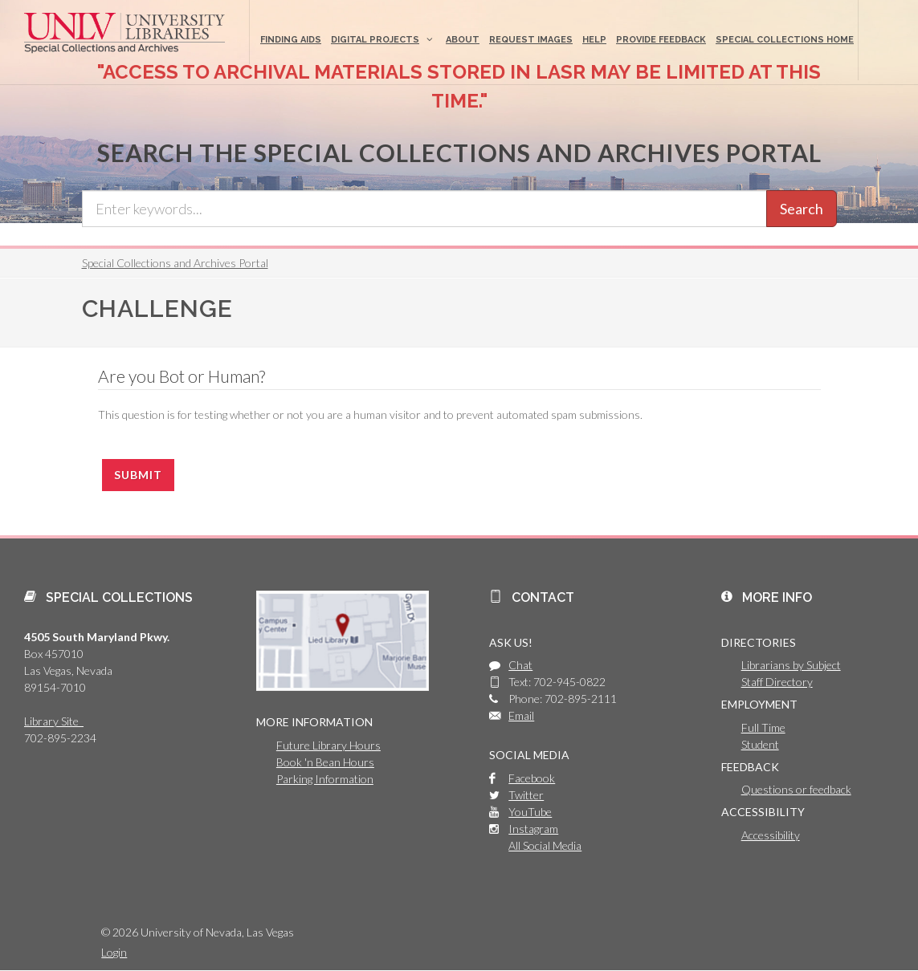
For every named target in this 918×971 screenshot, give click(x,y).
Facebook (531, 778)
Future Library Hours (328, 745)
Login (114, 952)
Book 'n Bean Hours (325, 762)
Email (521, 715)
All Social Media (544, 845)
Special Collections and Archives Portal (175, 263)
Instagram (533, 828)
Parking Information (324, 779)
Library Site (54, 721)
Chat (520, 665)
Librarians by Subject (791, 665)
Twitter (526, 795)
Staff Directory (777, 682)
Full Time (763, 727)
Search (801, 208)
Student (760, 744)
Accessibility (770, 835)
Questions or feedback (796, 789)
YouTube (530, 812)
